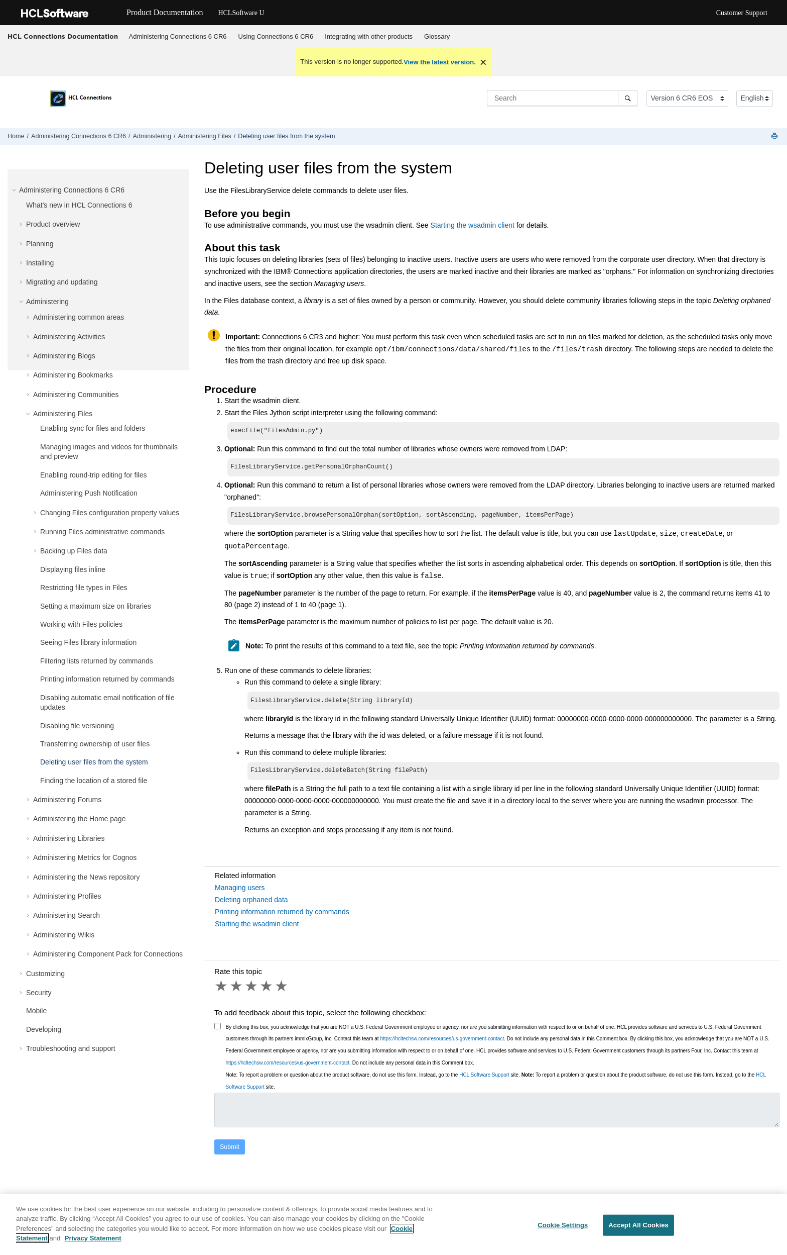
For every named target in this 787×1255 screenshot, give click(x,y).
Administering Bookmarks (73, 375)
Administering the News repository (86, 877)
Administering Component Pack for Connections (108, 954)
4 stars (267, 991)
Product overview (53, 224)
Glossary (437, 36)
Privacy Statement (93, 1243)
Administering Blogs (64, 356)
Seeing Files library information (88, 642)
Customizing (45, 974)
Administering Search (66, 915)
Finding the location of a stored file (93, 781)
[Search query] (562, 98)
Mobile (36, 1011)
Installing (40, 263)
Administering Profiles (67, 896)
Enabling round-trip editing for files (93, 475)
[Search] (627, 98)
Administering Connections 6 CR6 (178, 36)
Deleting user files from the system (286, 136)
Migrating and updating (61, 282)
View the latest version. (440, 62)
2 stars (236, 991)
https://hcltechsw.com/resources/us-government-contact (442, 1043)
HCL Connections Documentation (63, 36)
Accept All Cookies (638, 1229)
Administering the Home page (79, 819)
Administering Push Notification (89, 493)
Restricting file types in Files (83, 588)
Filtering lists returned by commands (96, 661)
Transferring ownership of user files (95, 744)
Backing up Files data (73, 551)
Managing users (240, 893)
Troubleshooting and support (70, 1048)
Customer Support (741, 13)
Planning (40, 244)
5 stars (282, 991)
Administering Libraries (68, 838)
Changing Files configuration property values (109, 513)
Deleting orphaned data (251, 905)
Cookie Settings (563, 1229)
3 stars (251, 991)
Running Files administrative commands (102, 532)
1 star (221, 991)
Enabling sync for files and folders (92, 428)
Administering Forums (67, 800)
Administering (152, 136)
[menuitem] (177, 36)
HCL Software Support (484, 1080)
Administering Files (204, 136)
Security (39, 993)
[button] (15, 190)
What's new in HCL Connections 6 (79, 205)
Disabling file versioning (77, 726)
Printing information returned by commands (107, 679)
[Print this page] (775, 136)
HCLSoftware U (241, 13)
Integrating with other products (369, 36)
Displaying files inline (72, 569)
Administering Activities (69, 337)
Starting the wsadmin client (472, 225)
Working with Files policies (81, 624)
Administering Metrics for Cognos (85, 857)
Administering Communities (75, 395)
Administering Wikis (63, 935)
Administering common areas (78, 317)
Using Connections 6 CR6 (276, 36)
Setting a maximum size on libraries (95, 606)
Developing (43, 1029)
